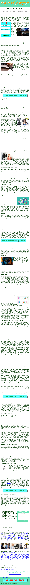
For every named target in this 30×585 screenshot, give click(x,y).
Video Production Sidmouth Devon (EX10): (9, 15)
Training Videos (16, 555)
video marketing (19, 539)
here (4, 506)
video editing (13, 480)
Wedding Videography (13, 559)
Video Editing (8, 558)
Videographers (26, 554)
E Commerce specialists (22, 540)
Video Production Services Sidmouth (11, 509)
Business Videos (7, 557)
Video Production (4, 559)
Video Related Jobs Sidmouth (9, 552)
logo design (12, 533)
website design (11, 535)
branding (7, 539)
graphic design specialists (23, 537)
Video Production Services (9, 554)
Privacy (28, 577)
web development (24, 533)
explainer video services (18, 536)
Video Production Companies (23, 559)
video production (25, 481)
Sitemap (1, 577)
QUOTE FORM (9, 483)
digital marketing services (23, 534)
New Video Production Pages (7, 577)
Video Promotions (18, 554)
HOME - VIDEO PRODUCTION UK (15, 574)
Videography (23, 555)
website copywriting (5, 540)
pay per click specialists (6, 537)
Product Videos (9, 556)
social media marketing (23, 538)
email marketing (8, 534)
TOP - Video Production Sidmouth (7, 569)
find (4, 496)
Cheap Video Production (6, 555)
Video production (22, 15)
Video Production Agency (16, 557)
